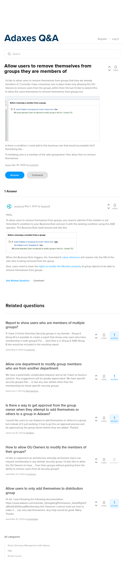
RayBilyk (30, 432)
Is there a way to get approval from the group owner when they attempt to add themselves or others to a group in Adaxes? (42, 409)
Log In (115, 39)
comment (37, 175)
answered (19, 206)
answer (14, 175)
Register (102, 39)
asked (8, 165)
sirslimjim (30, 349)
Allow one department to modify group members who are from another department (44, 366)
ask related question (18, 280)
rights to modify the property (60, 266)
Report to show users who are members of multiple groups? (45, 325)
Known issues (15, 556)
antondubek (32, 519)
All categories (12, 537)
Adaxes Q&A (31, 38)
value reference (71, 257)
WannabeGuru (32, 391)
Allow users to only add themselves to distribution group (44, 490)
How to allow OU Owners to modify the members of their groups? (46, 449)
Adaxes (19, 9)
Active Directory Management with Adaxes (29, 545)
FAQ (10, 551)
